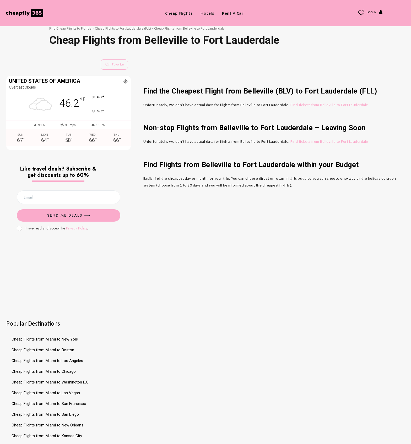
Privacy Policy (76, 228)
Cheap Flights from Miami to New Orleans (47, 425)
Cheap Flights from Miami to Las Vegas (46, 393)
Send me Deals (68, 215)
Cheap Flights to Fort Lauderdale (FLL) (123, 28)
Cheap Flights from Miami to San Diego (45, 414)
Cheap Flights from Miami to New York (45, 339)
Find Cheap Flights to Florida (70, 28)
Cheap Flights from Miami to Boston (43, 350)
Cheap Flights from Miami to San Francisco (49, 403)
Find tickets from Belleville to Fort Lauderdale (329, 104)
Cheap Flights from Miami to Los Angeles (47, 360)
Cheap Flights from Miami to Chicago (44, 371)
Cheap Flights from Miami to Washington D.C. (50, 382)
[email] (68, 197)
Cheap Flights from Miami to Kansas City (47, 436)
